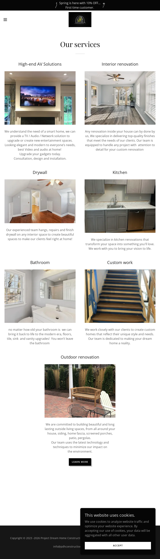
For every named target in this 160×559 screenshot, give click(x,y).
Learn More (80, 461)
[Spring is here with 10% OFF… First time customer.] (80, 5)
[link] (80, 19)
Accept (118, 545)
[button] (13, 19)
